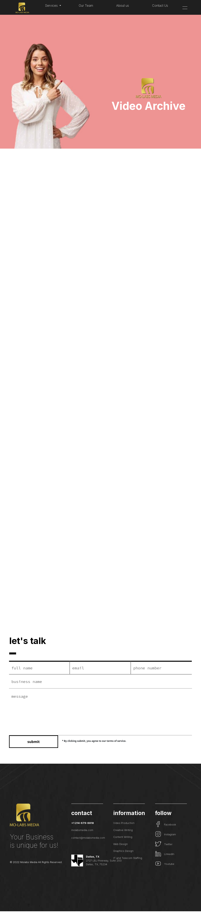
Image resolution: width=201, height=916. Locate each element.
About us (122, 5)
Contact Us (160, 5)
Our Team (86, 5)
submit (33, 741)
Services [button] (52, 5)
